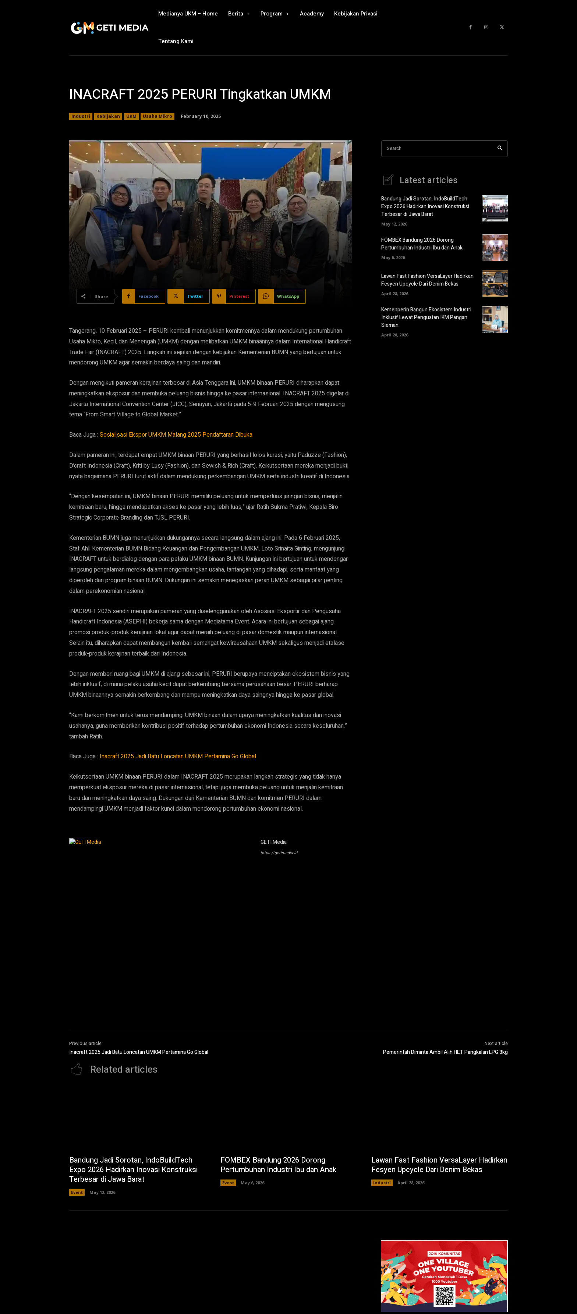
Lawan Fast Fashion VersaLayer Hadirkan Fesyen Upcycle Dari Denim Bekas (427, 280)
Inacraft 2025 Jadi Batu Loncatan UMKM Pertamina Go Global (178, 756)
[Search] (500, 148)
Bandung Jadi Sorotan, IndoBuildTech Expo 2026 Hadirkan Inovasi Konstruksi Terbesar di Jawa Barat (425, 206)
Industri (80, 116)
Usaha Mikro (157, 116)
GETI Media (274, 842)
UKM (131, 116)
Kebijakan (108, 116)
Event (77, 1192)
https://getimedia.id (279, 853)
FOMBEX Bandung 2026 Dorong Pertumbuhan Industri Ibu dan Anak (422, 244)
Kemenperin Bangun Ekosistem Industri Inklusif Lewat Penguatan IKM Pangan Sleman (426, 317)
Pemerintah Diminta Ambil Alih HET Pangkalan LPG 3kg (445, 1052)
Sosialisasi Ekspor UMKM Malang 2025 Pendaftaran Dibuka (176, 434)
